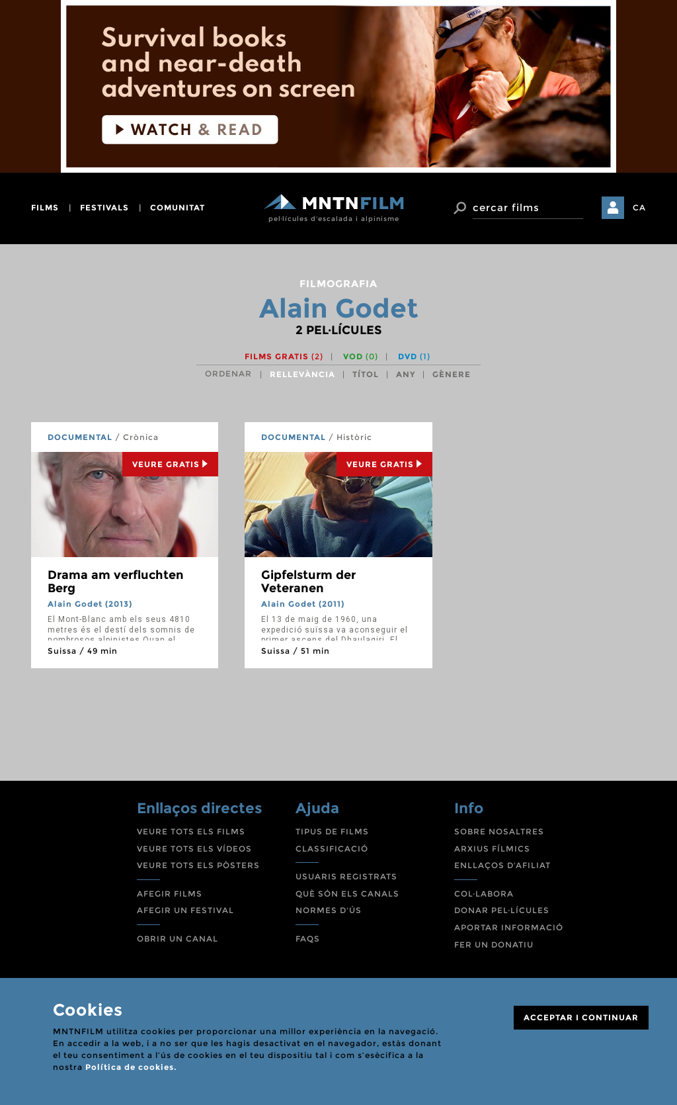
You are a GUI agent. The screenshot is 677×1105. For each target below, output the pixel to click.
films (45, 207)
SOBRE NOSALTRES (499, 831)
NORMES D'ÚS (329, 910)
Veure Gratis (170, 464)
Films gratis (284, 356)
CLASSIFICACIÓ (332, 849)
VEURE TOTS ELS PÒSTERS (198, 865)
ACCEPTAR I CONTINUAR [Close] (581, 1017)
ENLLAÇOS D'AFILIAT (502, 865)
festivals (104, 207)
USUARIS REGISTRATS (346, 876)
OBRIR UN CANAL (177, 939)
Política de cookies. (131, 1067)
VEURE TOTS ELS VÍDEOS (194, 849)
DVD (414, 356)
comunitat (177, 207)
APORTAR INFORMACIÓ (508, 927)
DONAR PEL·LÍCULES (501, 910)
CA (639, 207)
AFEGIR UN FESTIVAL (185, 910)
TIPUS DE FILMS (332, 831)
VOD (360, 356)
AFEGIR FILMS (169, 894)
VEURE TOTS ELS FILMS (191, 831)
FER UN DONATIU (494, 945)
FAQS (308, 939)
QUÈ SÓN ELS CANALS (347, 894)
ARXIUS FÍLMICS (492, 849)
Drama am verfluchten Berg (116, 582)
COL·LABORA (484, 894)
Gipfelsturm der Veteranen (308, 582)
